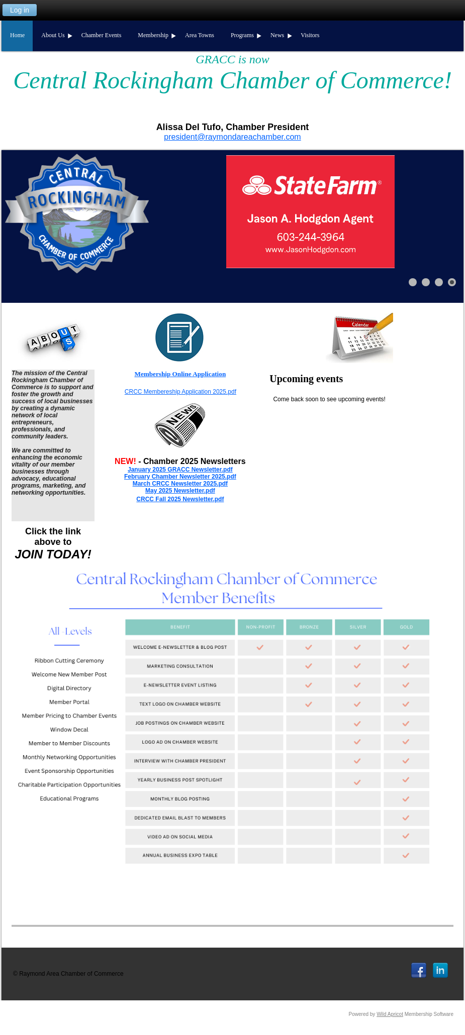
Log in (19, 10)
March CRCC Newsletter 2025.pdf (180, 483)
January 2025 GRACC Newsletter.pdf (180, 469)
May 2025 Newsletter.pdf (180, 490)
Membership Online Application (180, 374)
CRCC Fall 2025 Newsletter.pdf (180, 499)
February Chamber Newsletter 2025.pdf (180, 476)
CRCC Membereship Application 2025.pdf (180, 391)
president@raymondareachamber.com (232, 137)
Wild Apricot (390, 1014)
